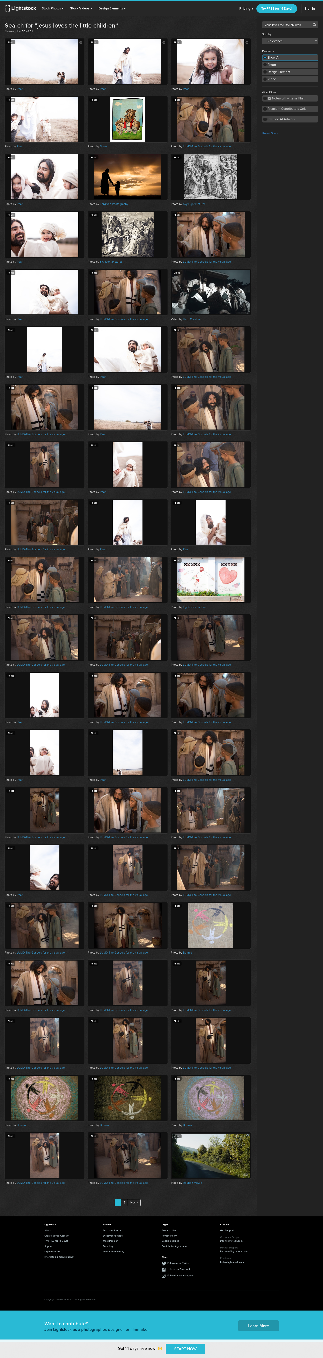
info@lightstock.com (231, 1241)
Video (271, 79)
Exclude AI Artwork (281, 119)
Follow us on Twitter (178, 1263)
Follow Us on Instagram (180, 1275)
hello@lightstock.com (232, 1262)
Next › (134, 1202)
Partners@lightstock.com (234, 1251)
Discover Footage (113, 1235)
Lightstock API (52, 1251)
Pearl (20, 89)
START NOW (185, 1348)
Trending (108, 1246)
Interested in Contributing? (59, 1257)
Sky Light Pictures (194, 204)
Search (314, 24)
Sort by (266, 34)
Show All (273, 57)
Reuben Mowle (192, 1183)
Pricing (246, 8)
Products (268, 51)
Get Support (227, 1230)
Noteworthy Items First (286, 98)
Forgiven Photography (114, 204)
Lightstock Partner (194, 607)
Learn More (258, 1326)
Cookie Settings (170, 1241)
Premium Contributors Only (287, 108)
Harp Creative (191, 319)
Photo (271, 64)
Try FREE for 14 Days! (276, 8)
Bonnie (187, 952)
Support (48, 1246)
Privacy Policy (169, 1235)
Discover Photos (112, 1230)
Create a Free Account (56, 1235)
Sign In (310, 8)
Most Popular (110, 1241)
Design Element (278, 71)
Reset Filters (270, 133)
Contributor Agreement (175, 1246)
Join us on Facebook (178, 1269)
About (47, 1230)
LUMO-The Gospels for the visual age (207, 146)
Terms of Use (169, 1230)
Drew (103, 146)
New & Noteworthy (113, 1251)
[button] (53, 8)
